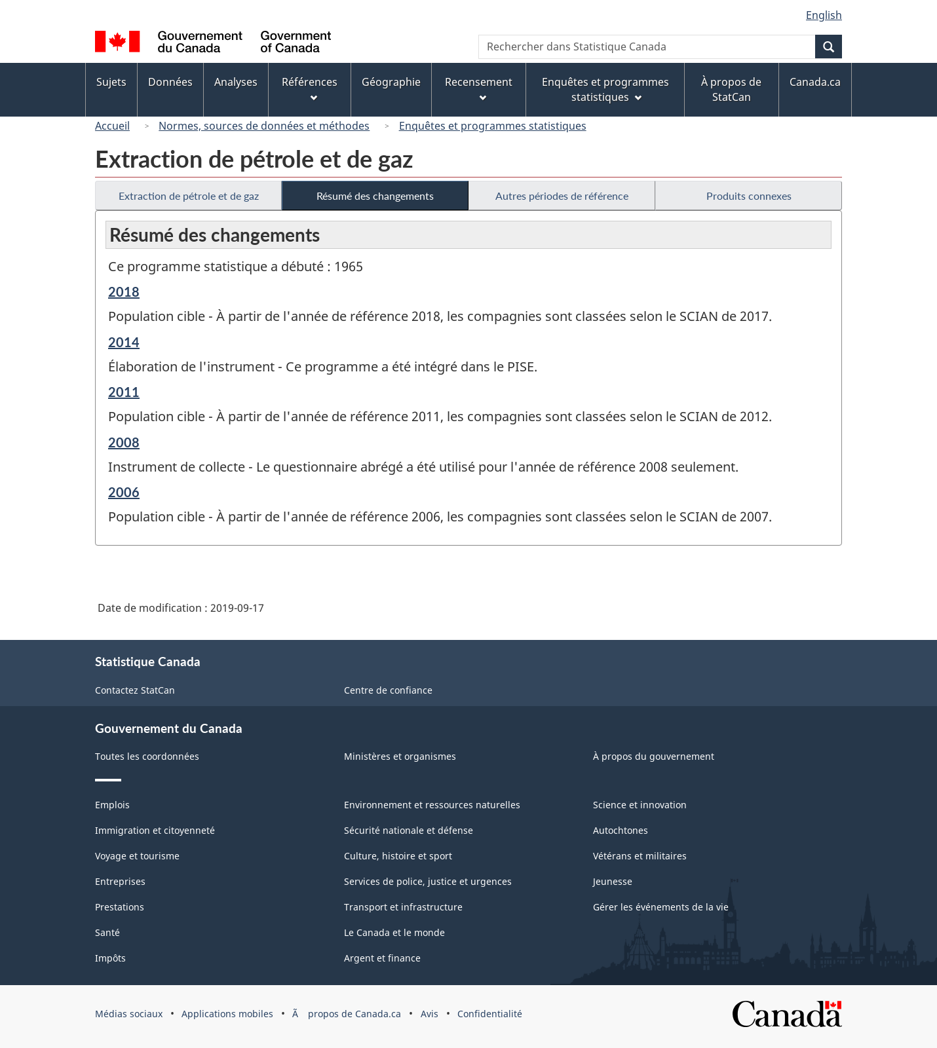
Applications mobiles (227, 1013)
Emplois (112, 804)
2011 (124, 392)
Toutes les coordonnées (147, 756)
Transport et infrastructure (403, 907)
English (824, 15)
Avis (429, 1013)
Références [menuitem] (309, 88)
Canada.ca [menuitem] (815, 82)
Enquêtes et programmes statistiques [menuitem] (605, 89)
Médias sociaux (129, 1013)
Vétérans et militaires (640, 856)
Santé (107, 932)
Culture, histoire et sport (398, 856)
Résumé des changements (375, 195)
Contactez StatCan (135, 690)
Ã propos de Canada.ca (346, 1013)
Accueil (112, 126)
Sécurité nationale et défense (408, 830)
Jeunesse (612, 881)
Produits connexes (749, 195)
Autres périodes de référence (561, 195)
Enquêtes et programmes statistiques (492, 126)
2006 (124, 492)
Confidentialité (489, 1013)
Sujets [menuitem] (111, 82)
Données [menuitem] (170, 82)
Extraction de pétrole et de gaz (189, 195)
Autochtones (620, 830)
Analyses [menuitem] (236, 82)
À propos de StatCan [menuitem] (731, 89)
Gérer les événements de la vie (661, 907)
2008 (124, 442)
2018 (124, 291)
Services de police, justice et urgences (428, 881)
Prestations (119, 907)
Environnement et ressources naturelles (432, 804)
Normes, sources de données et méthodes (264, 126)
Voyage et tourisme (137, 856)
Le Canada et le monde (394, 932)
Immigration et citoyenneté (155, 830)
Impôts (110, 958)
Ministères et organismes (400, 756)
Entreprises (120, 881)
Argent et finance (382, 958)
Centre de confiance (388, 690)
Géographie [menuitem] (391, 82)
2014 (124, 342)
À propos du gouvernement (653, 756)
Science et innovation (640, 804)
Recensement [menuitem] (478, 88)
